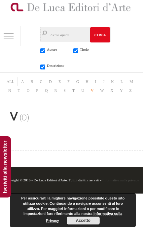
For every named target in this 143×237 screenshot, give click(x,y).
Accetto (83, 220)
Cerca (100, 35)
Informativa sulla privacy (120, 180)
